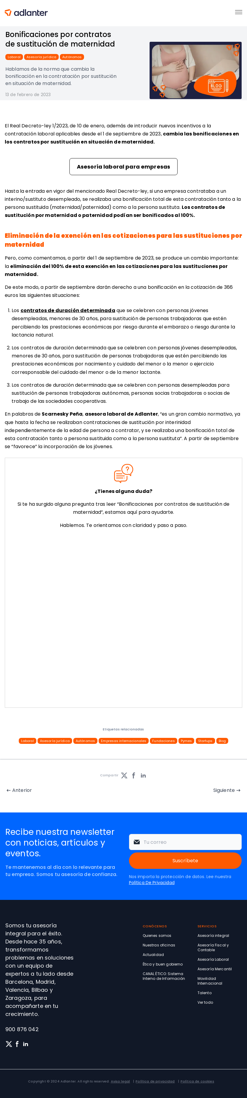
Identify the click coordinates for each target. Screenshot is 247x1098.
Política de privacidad (155, 1081)
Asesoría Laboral (213, 959)
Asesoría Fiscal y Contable (213, 947)
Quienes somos (157, 935)
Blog (222, 740)
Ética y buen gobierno (163, 964)
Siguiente (224, 790)
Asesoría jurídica (41, 57)
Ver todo (205, 1002)
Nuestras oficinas (159, 945)
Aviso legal (120, 1081)
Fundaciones (163, 740)
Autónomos (72, 57)
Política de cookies (197, 1081)
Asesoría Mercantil (215, 968)
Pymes (186, 740)
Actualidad (153, 954)
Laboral (14, 57)
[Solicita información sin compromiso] (122, 619)
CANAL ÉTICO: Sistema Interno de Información (164, 976)
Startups (205, 740)
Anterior (22, 790)
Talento (205, 992)
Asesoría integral (213, 935)
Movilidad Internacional (210, 981)
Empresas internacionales (123, 740)
